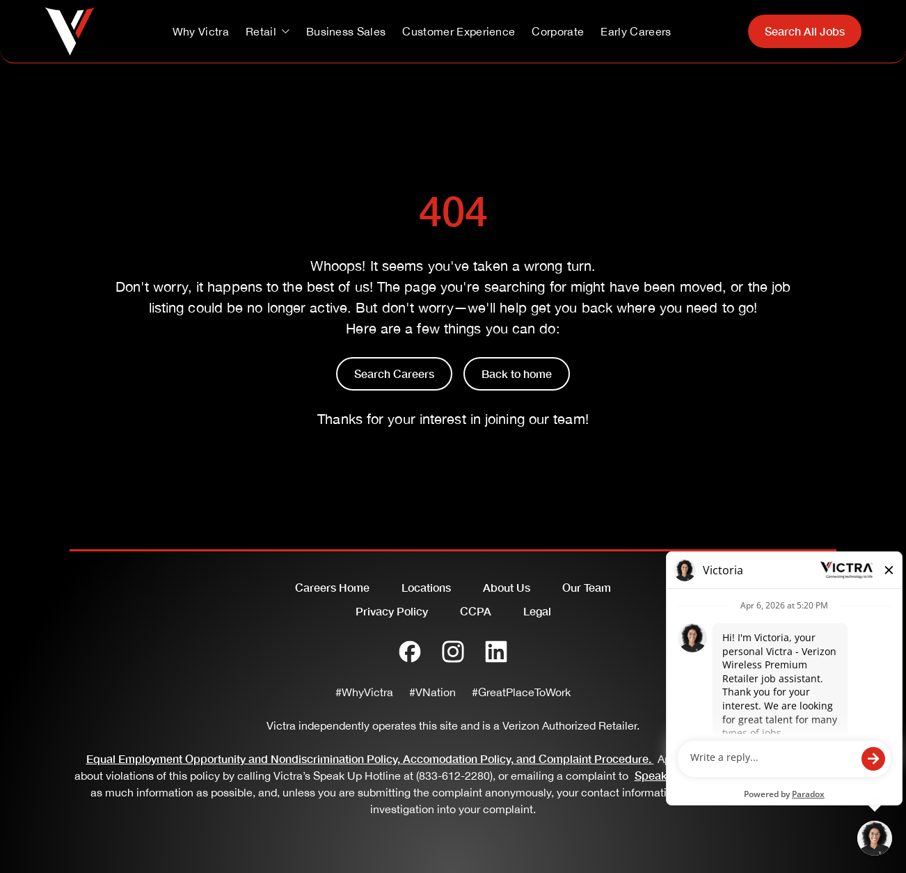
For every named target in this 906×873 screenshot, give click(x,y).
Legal (537, 611)
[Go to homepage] (70, 31)
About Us (506, 587)
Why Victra (201, 31)
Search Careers (394, 373)
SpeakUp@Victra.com (694, 775)
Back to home (517, 373)
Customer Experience (458, 31)
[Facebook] (410, 651)
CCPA (475, 611)
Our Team (586, 587)
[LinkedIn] (496, 651)
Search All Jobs (805, 31)
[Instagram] (453, 651)
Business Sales (346, 31)
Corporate (558, 31)
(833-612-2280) (454, 775)
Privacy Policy (392, 611)
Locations (426, 587)
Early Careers (636, 31)
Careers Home (332, 587)
